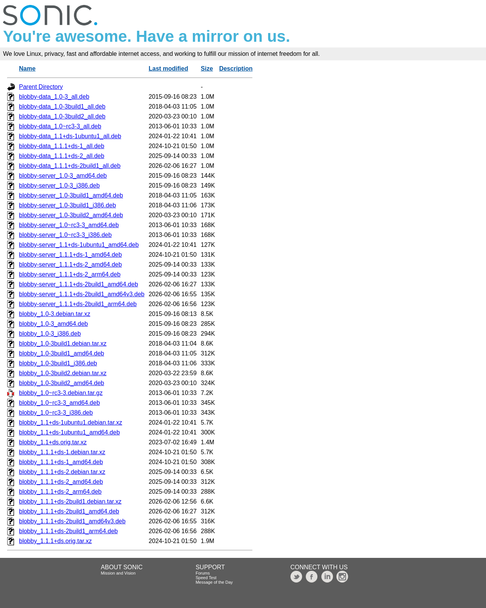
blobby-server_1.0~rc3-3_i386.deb (65, 235)
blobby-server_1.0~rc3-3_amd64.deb (69, 225)
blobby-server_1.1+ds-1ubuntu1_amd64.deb (79, 245)
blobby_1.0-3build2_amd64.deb (61, 383)
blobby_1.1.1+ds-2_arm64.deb (60, 491)
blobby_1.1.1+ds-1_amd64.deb (61, 462)
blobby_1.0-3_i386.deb (50, 333)
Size (207, 68)
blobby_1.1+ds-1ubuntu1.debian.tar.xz (70, 422)
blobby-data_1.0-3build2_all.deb (62, 116)
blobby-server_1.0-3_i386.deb (59, 185)
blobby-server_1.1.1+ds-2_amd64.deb (70, 264)
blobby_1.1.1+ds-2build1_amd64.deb (69, 511)
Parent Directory (41, 87)
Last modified (168, 68)
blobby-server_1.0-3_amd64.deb (63, 175)
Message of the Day (214, 582)
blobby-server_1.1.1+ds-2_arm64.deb (69, 274)
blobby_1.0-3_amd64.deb (53, 324)
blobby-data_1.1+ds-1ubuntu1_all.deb (70, 136)
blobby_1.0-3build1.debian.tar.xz (62, 343)
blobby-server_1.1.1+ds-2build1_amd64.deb (78, 284)
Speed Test (206, 577)
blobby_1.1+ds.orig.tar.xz (53, 442)
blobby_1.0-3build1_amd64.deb (61, 353)
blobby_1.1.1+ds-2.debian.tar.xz (62, 472)
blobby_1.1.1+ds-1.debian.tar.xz (62, 452)
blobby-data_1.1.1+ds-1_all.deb (61, 146)
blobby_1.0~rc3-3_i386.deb (56, 412)
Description (235, 68)
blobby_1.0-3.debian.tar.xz (54, 314)
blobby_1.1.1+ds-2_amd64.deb (61, 482)
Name (27, 68)
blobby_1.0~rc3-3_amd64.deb (59, 403)
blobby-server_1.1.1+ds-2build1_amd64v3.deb (81, 294)
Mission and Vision (118, 573)
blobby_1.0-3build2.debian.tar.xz (62, 373)
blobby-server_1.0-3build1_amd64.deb (71, 195)
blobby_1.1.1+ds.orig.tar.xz (55, 541)
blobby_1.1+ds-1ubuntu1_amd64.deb (69, 432)
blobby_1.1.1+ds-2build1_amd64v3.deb (72, 521)
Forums (203, 573)
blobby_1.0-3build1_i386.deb (58, 363)
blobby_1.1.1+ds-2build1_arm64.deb (68, 531)
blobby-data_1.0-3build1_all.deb (62, 106)
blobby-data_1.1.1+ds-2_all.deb (61, 156)
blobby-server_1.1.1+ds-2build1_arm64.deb (78, 304)
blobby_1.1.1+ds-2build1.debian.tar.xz (70, 501)
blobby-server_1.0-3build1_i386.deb (67, 205)
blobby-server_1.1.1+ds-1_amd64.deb (70, 254)
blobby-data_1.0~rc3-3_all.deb (60, 126)
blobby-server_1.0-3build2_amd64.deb (71, 215)
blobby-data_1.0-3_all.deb (54, 96)
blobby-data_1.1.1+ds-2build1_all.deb (69, 166)
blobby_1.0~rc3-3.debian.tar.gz (61, 393)
